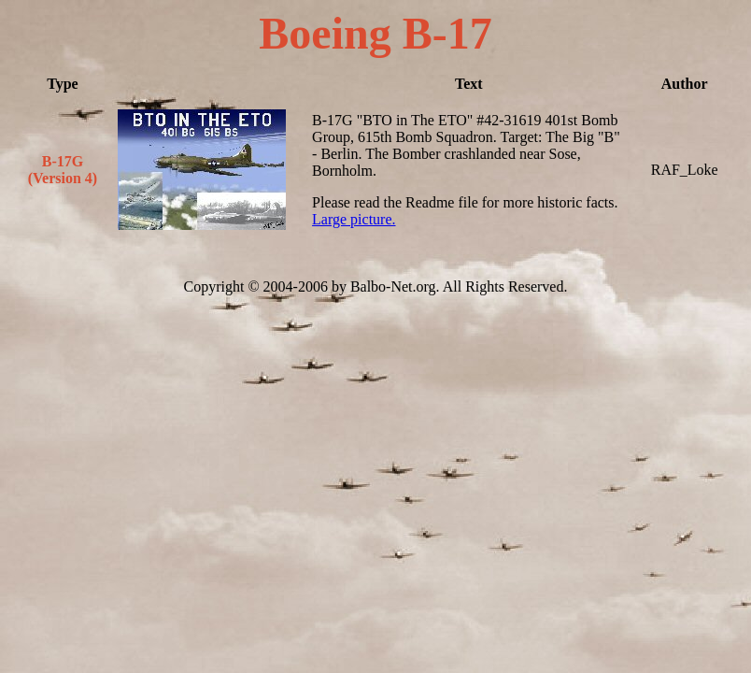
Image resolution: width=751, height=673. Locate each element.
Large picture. (353, 219)
